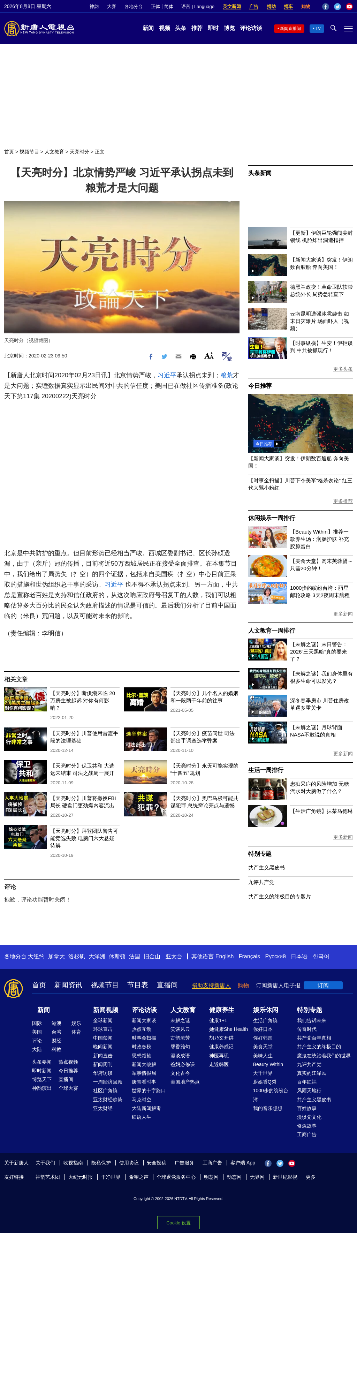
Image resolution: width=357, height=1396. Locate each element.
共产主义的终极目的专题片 (279, 896)
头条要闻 (42, 1062)
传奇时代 (307, 1029)
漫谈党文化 (309, 1117)
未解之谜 (180, 1020)
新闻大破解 (144, 1064)
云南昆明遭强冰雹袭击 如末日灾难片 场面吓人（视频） (319, 321)
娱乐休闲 (265, 1009)
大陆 (37, 1049)
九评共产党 (261, 882)
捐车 (288, 6)
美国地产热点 (185, 1082)
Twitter (337, 6)
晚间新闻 (103, 1046)
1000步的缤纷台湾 (270, 1095)
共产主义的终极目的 (319, 1046)
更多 (311, 1177)
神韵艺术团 (48, 1177)
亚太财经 (103, 1108)
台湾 (56, 1032)
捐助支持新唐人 (211, 985)
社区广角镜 (105, 1090)
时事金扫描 (144, 1038)
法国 (134, 956)
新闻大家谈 (144, 1020)
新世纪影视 (285, 1177)
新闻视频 (105, 1009)
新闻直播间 (290, 28)
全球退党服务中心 (176, 1177)
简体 (168, 6)
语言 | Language (197, 6)
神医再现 (219, 1055)
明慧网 (211, 1177)
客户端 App (242, 1162)
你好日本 (263, 1029)
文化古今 (180, 1073)
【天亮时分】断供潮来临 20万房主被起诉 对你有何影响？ (82, 700)
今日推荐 (260, 386)
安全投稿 (156, 1162)
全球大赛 (68, 1088)
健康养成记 (221, 1046)
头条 (180, 28)
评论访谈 (251, 28)
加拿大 (56, 956)
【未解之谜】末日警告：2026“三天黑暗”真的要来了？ (319, 651)
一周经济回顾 (107, 1082)
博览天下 (42, 1079)
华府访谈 (103, 1073)
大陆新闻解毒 (146, 1108)
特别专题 (260, 854)
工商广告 (307, 1134)
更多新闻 (343, 614)
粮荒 (226, 375)
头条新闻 (260, 173)
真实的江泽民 (311, 1073)
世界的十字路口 (149, 1090)
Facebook (325, 6)
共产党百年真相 (314, 1038)
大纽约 (36, 956)
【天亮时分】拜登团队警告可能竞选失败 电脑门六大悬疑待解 (84, 838)
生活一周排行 (265, 770)
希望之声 (139, 1177)
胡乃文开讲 (221, 1038)
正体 (155, 6)
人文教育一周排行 (271, 630)
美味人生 (263, 1055)
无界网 (257, 1177)
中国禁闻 (103, 1038)
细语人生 (141, 1117)
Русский (275, 956)
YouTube (349, 6)
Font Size (209, 355)
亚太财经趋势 (107, 1099)
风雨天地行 (309, 1090)
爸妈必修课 (182, 1064)
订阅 (323, 985)
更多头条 (343, 369)
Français (249, 956)
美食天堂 (263, 1046)
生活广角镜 (265, 1020)
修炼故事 (307, 1126)
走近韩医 (219, 1064)
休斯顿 (117, 956)
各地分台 (133, 6)
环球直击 (103, 1029)
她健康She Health (228, 1029)
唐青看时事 (144, 1082)
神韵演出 (42, 1088)
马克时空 (141, 1099)
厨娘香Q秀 (264, 1082)
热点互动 (141, 1029)
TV (318, 28)
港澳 (56, 1023)
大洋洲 (97, 956)
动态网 (234, 1177)
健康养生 (221, 1009)
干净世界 (111, 1177)
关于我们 (45, 1162)
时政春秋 (141, 1046)
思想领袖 (141, 1055)
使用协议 (129, 1162)
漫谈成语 (180, 1055)
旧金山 (152, 956)
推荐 (197, 28)
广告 (253, 6)
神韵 (94, 6)
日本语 (299, 956)
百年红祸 (307, 1082)
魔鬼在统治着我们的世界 (324, 1055)
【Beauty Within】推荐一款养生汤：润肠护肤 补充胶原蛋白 (319, 539)
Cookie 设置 (178, 1222)
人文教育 (54, 151)
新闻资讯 (68, 985)
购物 (305, 6)
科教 (56, 1049)
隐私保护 (101, 1162)
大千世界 (263, 1073)
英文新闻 (232, 6)
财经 (56, 1040)
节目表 (137, 985)
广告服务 (184, 1162)
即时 (213, 28)
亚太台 (174, 956)
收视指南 (73, 1162)
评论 (37, 1040)
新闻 (148, 28)
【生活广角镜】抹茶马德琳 (321, 811)
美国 (37, 1032)
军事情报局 (144, 1073)
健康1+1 (218, 1020)
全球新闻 (103, 1020)
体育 (76, 1032)
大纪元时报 (80, 1177)
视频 (164, 28)
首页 (9, 151)
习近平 (167, 375)
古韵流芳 (180, 1038)
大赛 (111, 6)
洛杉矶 (76, 956)
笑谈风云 (180, 1029)
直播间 (167, 985)
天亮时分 (79, 151)
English (224, 956)
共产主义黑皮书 (266, 867)
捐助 (271, 6)
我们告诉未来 (311, 1020)
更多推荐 (343, 501)
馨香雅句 (180, 1046)
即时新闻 (42, 1070)
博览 (229, 28)
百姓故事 (307, 1108)
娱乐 (76, 1023)
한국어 (321, 956)
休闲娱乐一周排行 (271, 518)
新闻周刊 (103, 1064)
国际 (37, 1023)
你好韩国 (263, 1038)
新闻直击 (103, 1055)
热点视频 (68, 1062)
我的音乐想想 (267, 1108)
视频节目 (29, 151)
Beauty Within (268, 1064)
